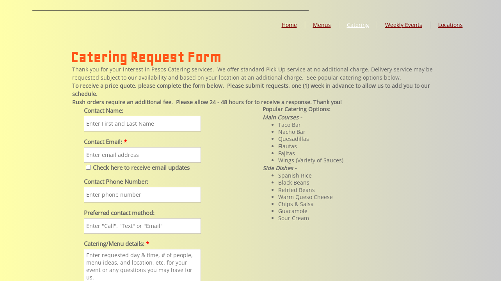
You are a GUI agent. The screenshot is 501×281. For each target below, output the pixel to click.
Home (289, 24)
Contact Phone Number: (116, 181)
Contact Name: (103, 110)
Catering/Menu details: (116, 243)
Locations (450, 24)
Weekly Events (403, 24)
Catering (358, 24)
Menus (322, 24)
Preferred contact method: (119, 213)
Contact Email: (105, 142)
